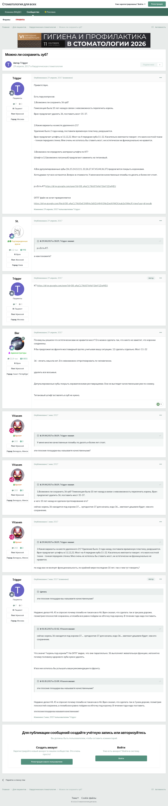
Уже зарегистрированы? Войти (130, 4)
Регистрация (157, 4)
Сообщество (33, 13)
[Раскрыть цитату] (38, 241)
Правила (20, 19)
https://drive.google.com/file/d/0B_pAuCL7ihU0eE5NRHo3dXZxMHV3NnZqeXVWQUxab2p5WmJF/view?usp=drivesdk (93, 203)
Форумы (6, 19)
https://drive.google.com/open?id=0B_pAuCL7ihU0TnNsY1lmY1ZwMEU (80, 186)
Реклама (51, 12)
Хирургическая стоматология (47, 66)
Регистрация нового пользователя (46, 762)
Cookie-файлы (88, 798)
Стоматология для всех (19, 4)
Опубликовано (48, 78)
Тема (75, 798)
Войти (121, 758)
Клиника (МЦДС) (13, 12)
